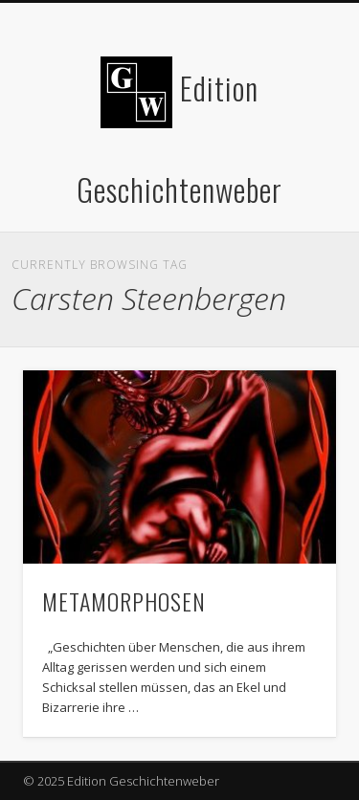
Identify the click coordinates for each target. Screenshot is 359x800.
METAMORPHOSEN (124, 601)
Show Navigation (290, 171)
